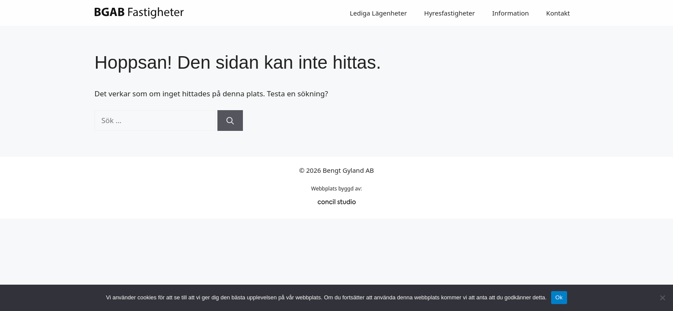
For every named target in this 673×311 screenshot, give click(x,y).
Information (510, 13)
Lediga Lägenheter (378, 13)
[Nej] (662, 297)
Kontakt (558, 13)
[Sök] (230, 120)
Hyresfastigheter (449, 13)
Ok (559, 297)
